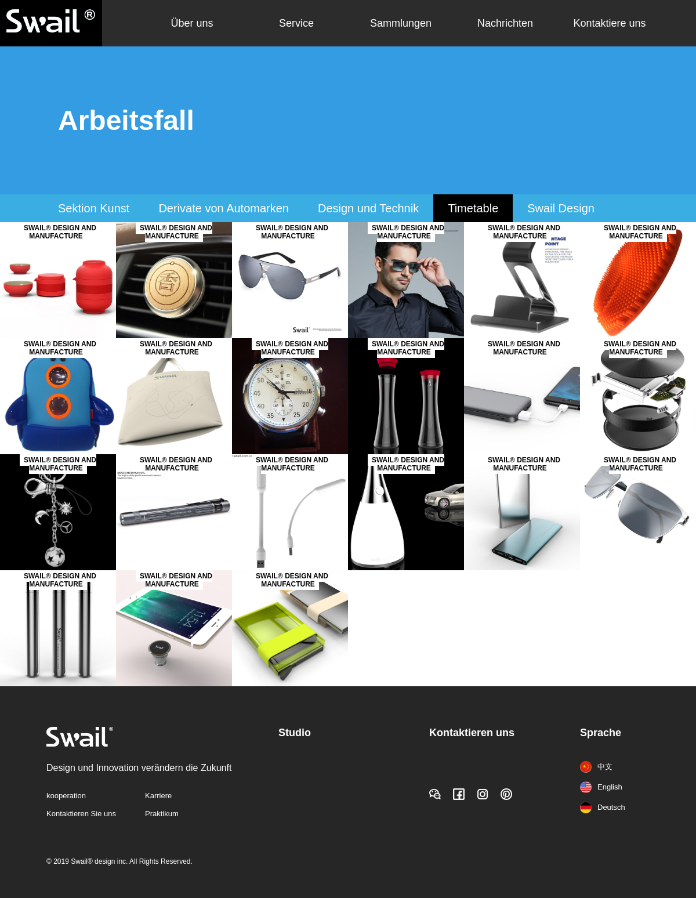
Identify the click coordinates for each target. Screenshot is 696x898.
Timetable (473, 208)
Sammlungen (401, 23)
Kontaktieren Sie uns (81, 813)
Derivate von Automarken (223, 208)
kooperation (66, 795)
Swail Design (560, 208)
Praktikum (162, 813)
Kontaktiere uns (609, 23)
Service (296, 23)
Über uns (192, 23)
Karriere (158, 795)
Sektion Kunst (93, 208)
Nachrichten (505, 23)
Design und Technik (368, 208)
